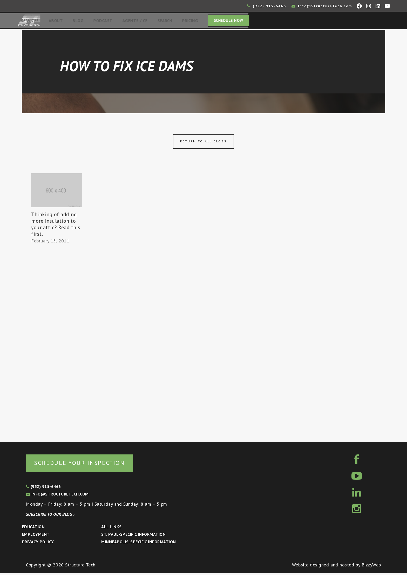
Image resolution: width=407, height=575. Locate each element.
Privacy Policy (38, 543)
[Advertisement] (56, 342)
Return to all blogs (203, 143)
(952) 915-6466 (266, 6)
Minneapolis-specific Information (138, 543)
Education (33, 528)
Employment (36, 536)
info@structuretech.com (57, 496)
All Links (111, 528)
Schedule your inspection (87, 464)
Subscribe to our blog (50, 516)
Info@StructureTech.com (321, 6)
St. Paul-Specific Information (133, 536)
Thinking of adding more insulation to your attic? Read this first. (55, 226)
